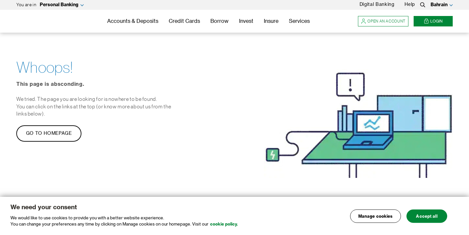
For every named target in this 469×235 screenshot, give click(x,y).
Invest (246, 21)
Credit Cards (184, 21)
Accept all (426, 216)
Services (299, 21)
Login (433, 21)
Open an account (383, 21)
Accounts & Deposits (132, 21)
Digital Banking (377, 4)
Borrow (219, 21)
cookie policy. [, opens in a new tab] (224, 224)
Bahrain (439, 5)
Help (410, 4)
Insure (271, 21)
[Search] (422, 5)
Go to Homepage (49, 133)
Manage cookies (375, 216)
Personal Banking (59, 5)
